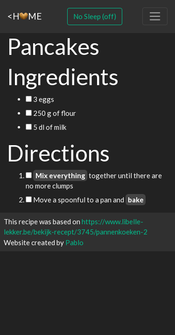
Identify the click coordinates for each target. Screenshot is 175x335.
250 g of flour (51, 113)
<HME (24, 16)
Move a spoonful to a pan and (86, 199)
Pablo (74, 242)
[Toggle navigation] (155, 16)
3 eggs (40, 99)
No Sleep (94, 16)
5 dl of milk (46, 127)
